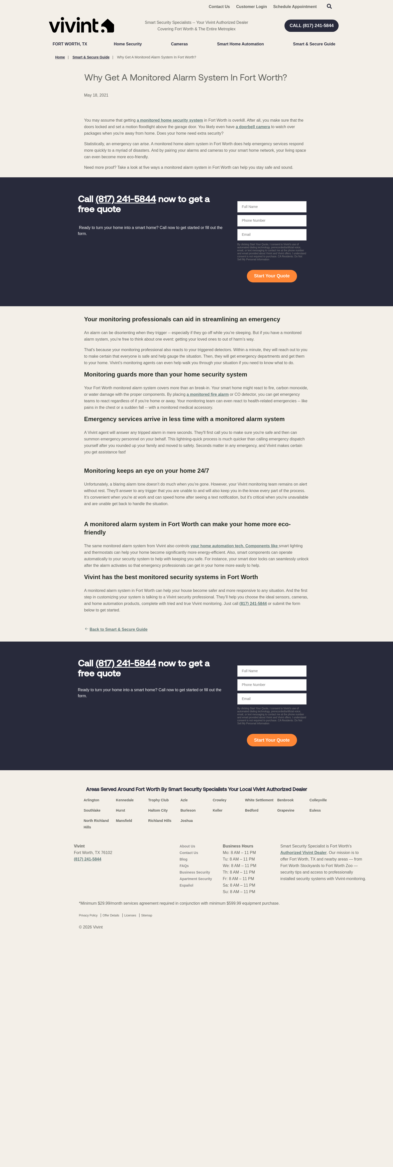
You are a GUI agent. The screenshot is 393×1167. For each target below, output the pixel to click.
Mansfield (124, 1045)
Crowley (219, 1025)
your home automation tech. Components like (234, 770)
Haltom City (158, 1035)
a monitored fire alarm (208, 489)
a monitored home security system (170, 215)
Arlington (91, 1025)
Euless (315, 1035)
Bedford (251, 1035)
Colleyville (318, 1025)
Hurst (120, 1035)
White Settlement (259, 1025)
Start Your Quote (271, 371)
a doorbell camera (253, 222)
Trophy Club (158, 1025)
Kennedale (125, 1025)
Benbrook (285, 1025)
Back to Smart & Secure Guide (116, 854)
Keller (218, 1035)
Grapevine (285, 1035)
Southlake (92, 1035)
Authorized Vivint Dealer (303, 1077)
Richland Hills (159, 1045)
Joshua (186, 1045)
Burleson (188, 1035)
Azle (184, 1025)
